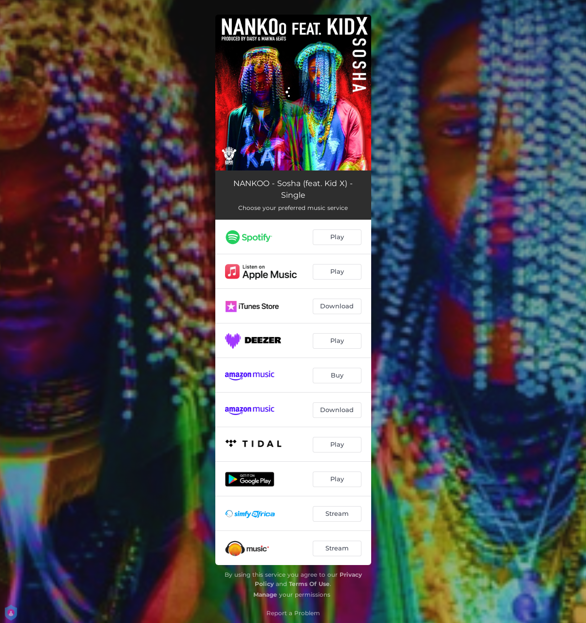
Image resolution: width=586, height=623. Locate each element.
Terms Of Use (309, 583)
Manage (265, 594)
